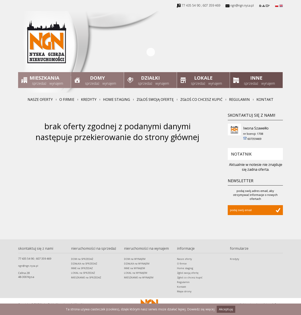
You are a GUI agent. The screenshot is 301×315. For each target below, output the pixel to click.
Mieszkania (44, 77)
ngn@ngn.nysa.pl (242, 5)
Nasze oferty (40, 99)
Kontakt (264, 99)
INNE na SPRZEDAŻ (82, 268)
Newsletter (240, 180)
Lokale (203, 77)
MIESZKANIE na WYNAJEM (138, 277)
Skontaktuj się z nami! (251, 115)
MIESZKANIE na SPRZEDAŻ (86, 277)
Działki (150, 77)
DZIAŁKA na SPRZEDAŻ (84, 263)
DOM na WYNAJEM (134, 259)
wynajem (56, 83)
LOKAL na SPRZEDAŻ (83, 272)
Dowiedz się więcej (200, 309)
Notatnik (241, 154)
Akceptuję (226, 309)
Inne (256, 77)
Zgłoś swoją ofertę (155, 99)
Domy (97, 77)
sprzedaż (39, 83)
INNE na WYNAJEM (134, 268)
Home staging (116, 99)
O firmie (66, 99)
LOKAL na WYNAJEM (135, 272)
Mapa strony (184, 291)
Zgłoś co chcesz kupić (201, 99)
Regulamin (239, 99)
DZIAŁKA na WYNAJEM (136, 263)
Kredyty (88, 99)
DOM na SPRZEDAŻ (82, 259)
